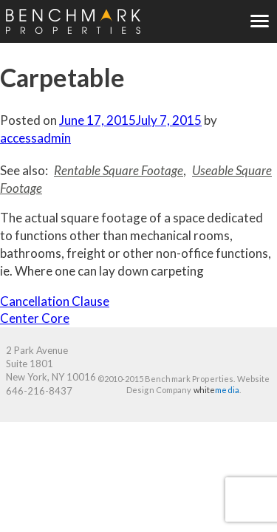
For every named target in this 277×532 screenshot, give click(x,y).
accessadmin (35, 138)
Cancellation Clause (54, 301)
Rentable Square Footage (118, 170)
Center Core (34, 318)
